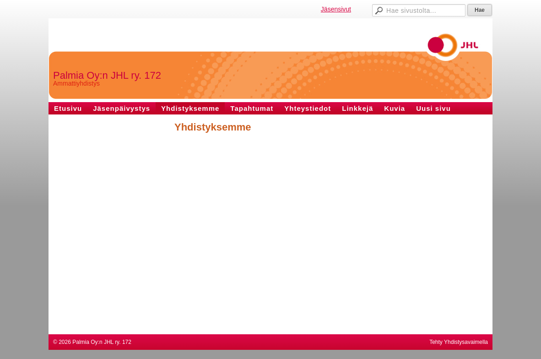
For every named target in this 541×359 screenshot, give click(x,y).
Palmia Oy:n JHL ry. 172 (107, 75)
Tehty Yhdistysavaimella (458, 342)
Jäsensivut (336, 9)
